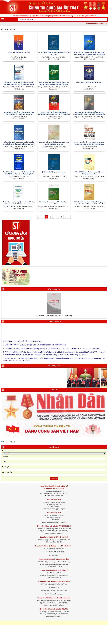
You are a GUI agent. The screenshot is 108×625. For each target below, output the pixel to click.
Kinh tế (12, 29)
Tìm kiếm (54, 478)
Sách (6, 29)
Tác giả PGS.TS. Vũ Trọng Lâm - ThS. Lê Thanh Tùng (54, 315)
